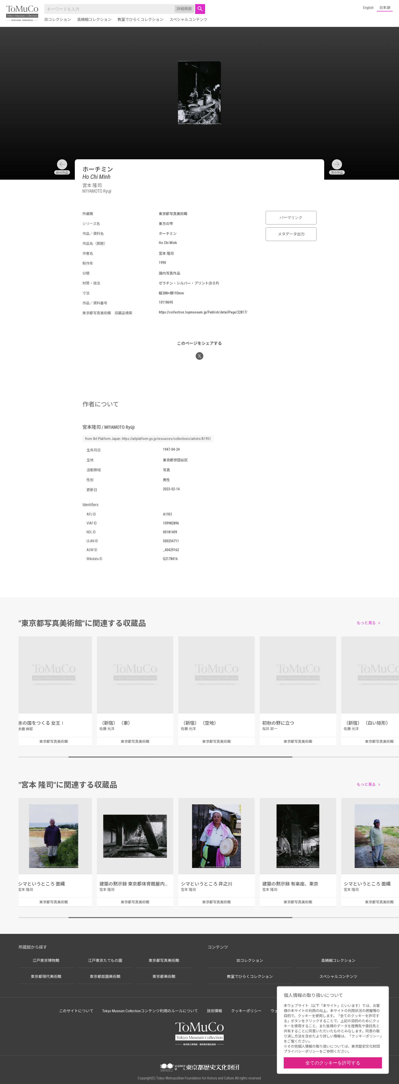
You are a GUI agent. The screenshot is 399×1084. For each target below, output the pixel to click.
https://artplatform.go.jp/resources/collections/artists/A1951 (166, 439)
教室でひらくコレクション (140, 19)
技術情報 (214, 1011)
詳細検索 (184, 9)
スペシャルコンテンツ (188, 19)
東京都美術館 (163, 976)
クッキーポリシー (246, 1011)
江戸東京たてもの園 (105, 960)
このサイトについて (76, 1011)
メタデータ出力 (291, 234)
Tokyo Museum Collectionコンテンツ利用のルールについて (150, 1011)
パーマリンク (291, 217)
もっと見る (366, 623)
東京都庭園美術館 (105, 976)
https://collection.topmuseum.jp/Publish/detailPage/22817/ (203, 312)
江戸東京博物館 (46, 960)
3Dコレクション (57, 19)
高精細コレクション (94, 19)
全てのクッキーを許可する (332, 1062)
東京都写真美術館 (164, 960)
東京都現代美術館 (46, 976)
